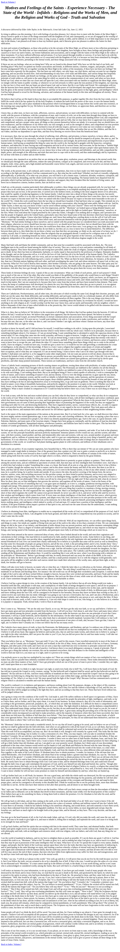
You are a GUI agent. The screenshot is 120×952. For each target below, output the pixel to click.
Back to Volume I (8, 2)
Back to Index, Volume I (11, 944)
